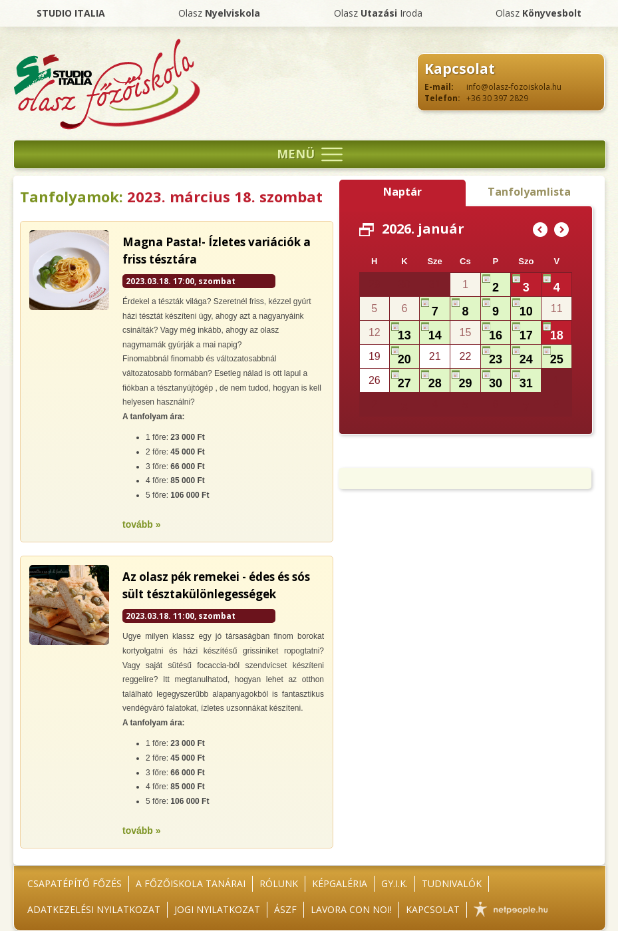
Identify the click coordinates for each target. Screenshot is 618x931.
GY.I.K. (394, 883)
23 (495, 359)
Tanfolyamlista (529, 191)
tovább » (141, 524)
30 (495, 383)
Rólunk (278, 883)
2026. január (423, 229)
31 (526, 383)
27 (404, 383)
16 (495, 335)
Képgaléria (339, 883)
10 (526, 311)
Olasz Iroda (378, 13)
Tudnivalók (452, 883)
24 (526, 359)
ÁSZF (285, 909)
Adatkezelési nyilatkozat (93, 909)
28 (435, 383)
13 (404, 335)
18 (556, 335)
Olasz (219, 13)
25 (556, 359)
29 (465, 383)
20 (404, 359)
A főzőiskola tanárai (190, 883)
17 (526, 335)
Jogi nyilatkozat (217, 909)
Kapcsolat (433, 909)
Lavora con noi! (351, 909)
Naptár (402, 191)
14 (435, 335)
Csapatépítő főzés (74, 883)
